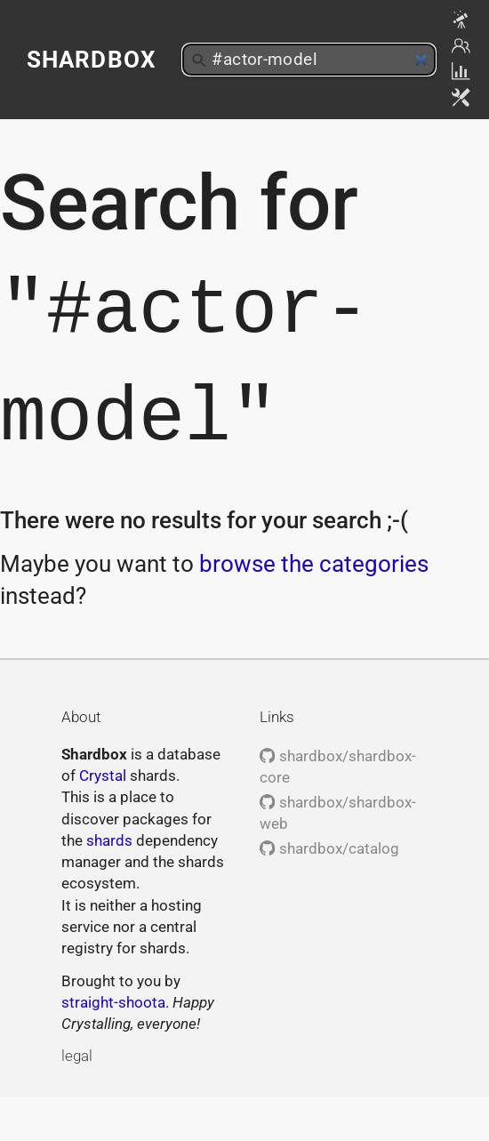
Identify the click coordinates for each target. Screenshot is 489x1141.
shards (109, 840)
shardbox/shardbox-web (337, 812)
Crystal (102, 775)
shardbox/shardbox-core (337, 766)
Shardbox (91, 59)
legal (76, 1056)
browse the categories (314, 563)
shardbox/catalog (329, 848)
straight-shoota (113, 1002)
